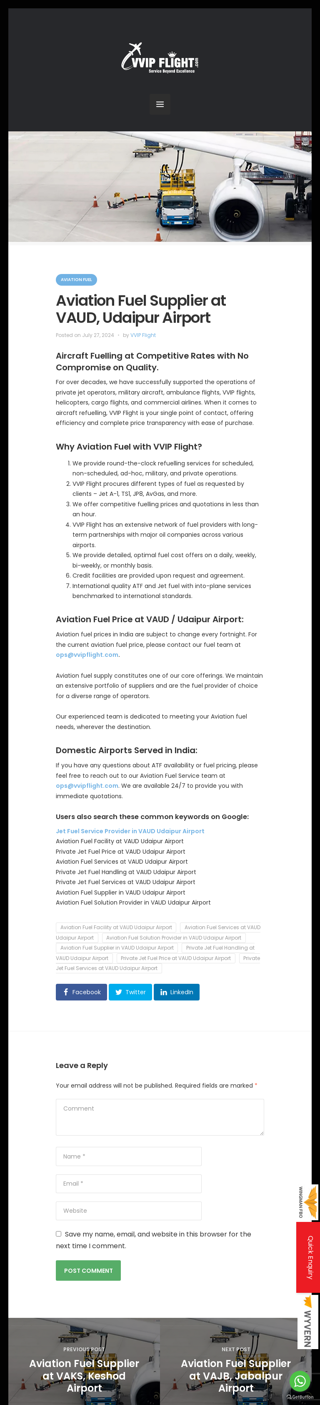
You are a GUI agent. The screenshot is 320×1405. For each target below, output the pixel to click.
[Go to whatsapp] (300, 1381)
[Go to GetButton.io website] (300, 1397)
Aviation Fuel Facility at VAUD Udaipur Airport (116, 927)
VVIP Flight (143, 335)
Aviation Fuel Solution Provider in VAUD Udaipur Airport (173, 937)
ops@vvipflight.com (87, 655)
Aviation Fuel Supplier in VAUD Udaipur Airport (117, 948)
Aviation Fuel (76, 279)
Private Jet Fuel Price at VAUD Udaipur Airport (176, 958)
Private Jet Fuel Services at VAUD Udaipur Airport (158, 963)
